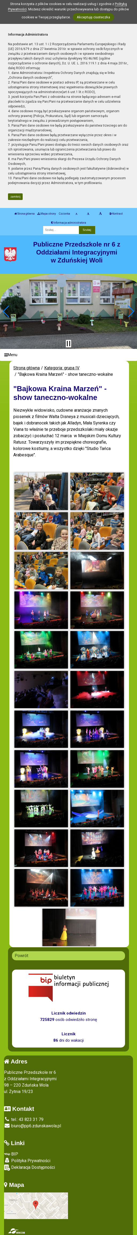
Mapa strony (46, 213)
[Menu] (68, 355)
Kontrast (116, 213)
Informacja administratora (68, 222)
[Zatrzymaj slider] (68, 343)
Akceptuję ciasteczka (93, 17)
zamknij (15, 196)
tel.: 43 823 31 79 (23, 1119)
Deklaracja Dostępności (29, 1168)
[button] (6, 311)
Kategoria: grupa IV (61, 367)
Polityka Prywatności (27, 1160)
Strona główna (24, 213)
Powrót (21, 955)
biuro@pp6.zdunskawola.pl (32, 1125)
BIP (11, 1154)
